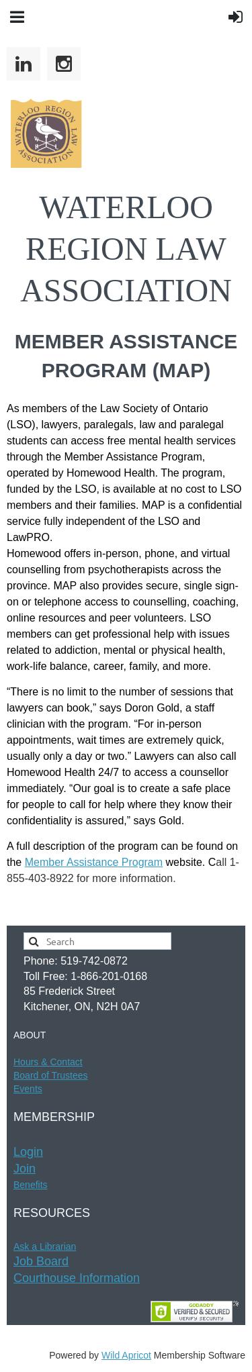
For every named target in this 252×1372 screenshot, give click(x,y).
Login (28, 1152)
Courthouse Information (76, 1278)
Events (27, 1088)
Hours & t (48, 1062)
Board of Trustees (50, 1075)
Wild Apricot (126, 1355)
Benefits (30, 1184)
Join (24, 1168)
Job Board (41, 1261)
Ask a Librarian (44, 1246)
